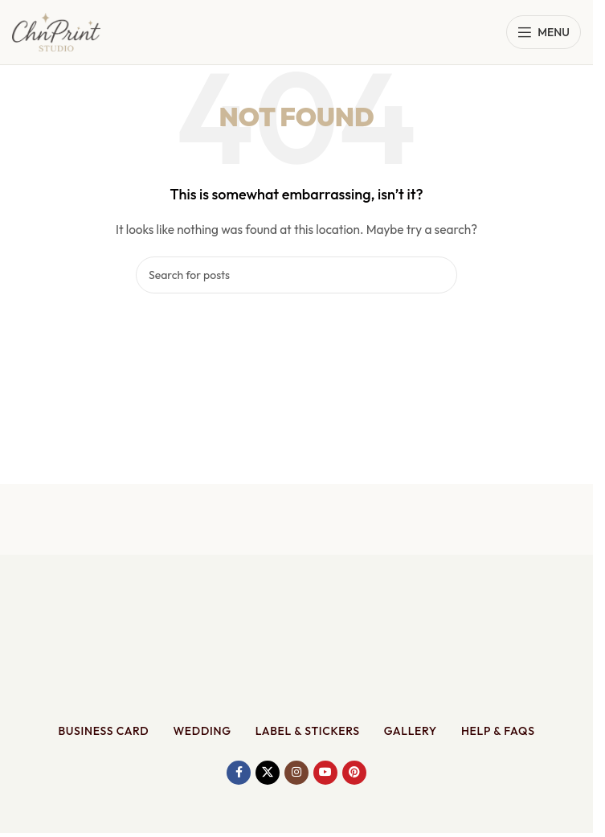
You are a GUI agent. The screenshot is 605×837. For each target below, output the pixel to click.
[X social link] (267, 773)
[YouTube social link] (325, 773)
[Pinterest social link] (354, 773)
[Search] (296, 274)
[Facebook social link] (239, 773)
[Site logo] (56, 30)
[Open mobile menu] (543, 32)
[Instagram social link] (296, 773)
